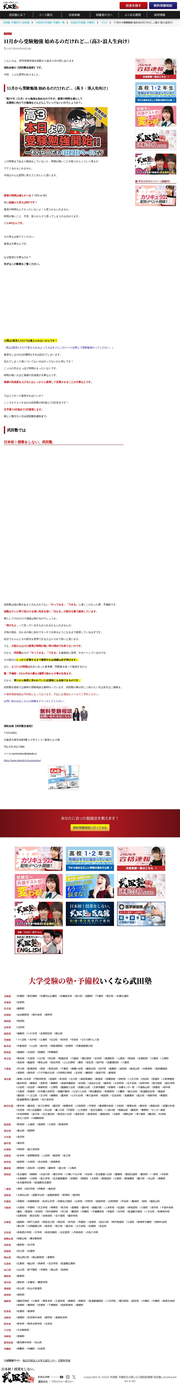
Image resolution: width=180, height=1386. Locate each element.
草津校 (66, 1195)
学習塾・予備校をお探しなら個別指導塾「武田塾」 (136, 1377)
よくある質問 (133, 14)
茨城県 (7, 1039)
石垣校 (41, 1348)
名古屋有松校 (24, 1182)
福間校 (79, 1305)
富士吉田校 (33, 1149)
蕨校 (80, 1062)
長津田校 (92, 1114)
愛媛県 (7, 1288)
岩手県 (7, 1008)
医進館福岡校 (96, 1301)
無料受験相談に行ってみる (90, 827)
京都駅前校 (33, 1201)
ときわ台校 (77, 1095)
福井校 (20, 1143)
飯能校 (31, 1062)
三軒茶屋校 (168, 1079)
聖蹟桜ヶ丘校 (68, 1087)
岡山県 (7, 1257)
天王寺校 (43, 1207)
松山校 (20, 1288)
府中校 (166, 1087)
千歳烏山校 (144, 1087)
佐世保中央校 (35, 1317)
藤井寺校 (73, 1216)
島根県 (7, 1251)
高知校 (20, 1295)
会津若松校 (46, 1033)
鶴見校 (134, 1110)
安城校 (74, 1178)
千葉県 (7, 1068)
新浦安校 (32, 1069)
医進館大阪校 (135, 1211)
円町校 (89, 1201)
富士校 (62, 1168)
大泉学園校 (99, 1087)
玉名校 (48, 1324)
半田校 (164, 1174)
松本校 (20, 1155)
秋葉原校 (109, 1091)
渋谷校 (31, 1087)
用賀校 (31, 1091)
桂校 (144, 1201)
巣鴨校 (54, 1083)
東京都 (7, 1079)
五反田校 (116, 1095)
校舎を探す (133, 5)
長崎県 (7, 1317)
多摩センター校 (126, 1087)
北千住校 (132, 1083)
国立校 (140, 1095)
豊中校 (85, 1207)
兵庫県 (7, 1222)
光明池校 (47, 1216)
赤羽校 (82, 1083)
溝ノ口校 (59, 1110)
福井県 (7, 1143)
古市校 (121, 1211)
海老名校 (79, 1114)
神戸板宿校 (118, 1222)
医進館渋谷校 (148, 1091)
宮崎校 (20, 1336)
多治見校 (43, 1162)
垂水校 (69, 1226)
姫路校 (20, 1222)
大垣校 (31, 1162)
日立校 (53, 1040)
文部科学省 (64, 1360)
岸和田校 (132, 1207)
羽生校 (89, 1062)
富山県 (7, 1130)
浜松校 (31, 1168)
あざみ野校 (44, 1106)
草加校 (131, 1058)
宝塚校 (92, 1222)
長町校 (48, 1015)
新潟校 (20, 1124)
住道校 (121, 1207)
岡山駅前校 (38, 1257)
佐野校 (69, 1046)
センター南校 (158, 1110)
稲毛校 (31, 1073)
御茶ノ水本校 (24, 1079)
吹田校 (39, 1211)
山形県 (7, 1027)
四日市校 (30, 1189)
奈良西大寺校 (24, 1232)
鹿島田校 (105, 1114)
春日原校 (124, 1301)
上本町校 (109, 1207)
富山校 (20, 1130)
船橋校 (112, 1069)
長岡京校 (100, 1201)
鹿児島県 (8, 1342)
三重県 (7, 1188)
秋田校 (20, 1021)
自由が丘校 (95, 1083)
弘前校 (20, 1002)
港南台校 (154, 1106)
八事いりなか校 (74, 1174)
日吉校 (20, 1110)
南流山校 (134, 1069)
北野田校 (22, 1216)
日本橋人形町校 (46, 1091)
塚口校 (59, 1226)
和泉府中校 (164, 1211)
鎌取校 (89, 1073)
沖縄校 (31, 1348)
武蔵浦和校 (113, 1062)
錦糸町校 (22, 1083)
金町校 (44, 1083)
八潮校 (125, 1062)
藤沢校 (56, 1106)
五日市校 (53, 1263)
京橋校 (85, 1211)
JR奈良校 (78, 1232)
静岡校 (20, 1168)
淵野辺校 (128, 1114)
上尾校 (121, 1058)
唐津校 (31, 1311)
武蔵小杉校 (169, 1106)
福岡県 (7, 1301)
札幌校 (20, 996)
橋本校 (143, 1106)
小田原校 (81, 1106)
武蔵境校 (129, 1095)
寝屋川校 (97, 1207)
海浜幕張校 (161, 1069)
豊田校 (144, 1174)
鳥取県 (7, 1244)
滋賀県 (7, 1195)
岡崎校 (33, 1174)
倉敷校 (51, 1257)
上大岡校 (82, 1110)
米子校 (31, 1245)
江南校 (117, 1178)
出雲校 (31, 1251)
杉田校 (162, 1114)
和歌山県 (8, 1238)
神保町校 (43, 1087)
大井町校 (119, 1083)
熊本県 (7, 1323)
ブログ (8, 34)
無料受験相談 (163, 5)
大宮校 (31, 1058)
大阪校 (20, 1207)
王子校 (44, 1095)
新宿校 (99, 1079)
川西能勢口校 (35, 1226)
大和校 (120, 1106)
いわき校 (32, 1033)
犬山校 (151, 1178)
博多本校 (47, 1301)
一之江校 (32, 1095)
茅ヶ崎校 (140, 1114)
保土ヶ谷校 (23, 1118)
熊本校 (20, 1324)
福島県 (7, 1033)
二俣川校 (110, 1110)
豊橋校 (118, 1174)
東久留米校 (92, 1095)
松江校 (20, 1251)
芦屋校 (82, 1222)
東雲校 (163, 1095)
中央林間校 (23, 1114)
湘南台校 (123, 1110)
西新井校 (152, 1095)
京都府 (7, 1201)
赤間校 (20, 1305)
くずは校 (149, 1211)
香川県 (7, 1282)
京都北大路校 (65, 1201)
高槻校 (75, 1207)
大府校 (94, 1178)
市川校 (20, 1069)
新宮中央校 (169, 1301)
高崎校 (20, 1052)
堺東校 (54, 1207)
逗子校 (35, 1114)
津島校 (161, 1178)
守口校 (64, 1211)
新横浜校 (68, 1106)
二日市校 (111, 1301)
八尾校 (144, 1207)
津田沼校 (53, 1069)
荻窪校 (155, 1079)
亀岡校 (135, 1201)
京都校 (20, 1201)
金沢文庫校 (96, 1110)
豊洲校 (64, 1095)
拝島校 (156, 1087)
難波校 (75, 1211)
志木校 (98, 1058)
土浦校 (43, 1040)
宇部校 (44, 1270)
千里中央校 (167, 1207)
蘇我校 (112, 1073)
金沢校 (20, 1137)
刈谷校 (88, 1174)
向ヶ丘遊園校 (34, 1110)
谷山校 (38, 1342)
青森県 (7, 1002)
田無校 (112, 1087)
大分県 (7, 1330)
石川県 (7, 1136)
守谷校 (74, 1040)
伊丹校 (71, 1222)
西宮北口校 (49, 1222)
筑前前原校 (67, 1305)
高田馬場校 (86, 1079)
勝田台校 (91, 1069)
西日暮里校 (95, 1091)
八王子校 (134, 1079)
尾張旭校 (106, 1178)
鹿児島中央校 (24, 1342)
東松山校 (43, 1062)
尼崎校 (92, 1226)
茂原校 (20, 1073)
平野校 (31, 1207)
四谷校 (145, 1079)
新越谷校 (63, 1058)
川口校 (41, 1058)
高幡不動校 (64, 1091)
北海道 (7, 996)
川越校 (75, 1058)
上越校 (31, 1124)
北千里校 (60, 1216)
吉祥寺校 (144, 1083)
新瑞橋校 (129, 1178)
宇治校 (125, 1201)
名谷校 (102, 1226)
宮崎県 (7, 1336)
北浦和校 (143, 1058)
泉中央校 (37, 1015)
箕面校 (28, 1211)
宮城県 (7, 1014)
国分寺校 (170, 1083)
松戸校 (102, 1069)
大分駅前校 (23, 1330)
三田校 (130, 1222)
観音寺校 (43, 1282)
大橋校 (145, 1301)
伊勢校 (41, 1189)
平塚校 (92, 1106)
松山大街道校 (35, 1288)
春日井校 (58, 1174)
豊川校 (141, 1178)
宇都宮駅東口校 (84, 1046)
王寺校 (38, 1232)
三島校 (72, 1168)
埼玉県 (7, 1058)
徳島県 (7, 1276)
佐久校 (67, 1155)
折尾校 (41, 1305)
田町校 (122, 1079)
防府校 (64, 1270)
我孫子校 (100, 1073)
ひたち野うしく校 (90, 1040)
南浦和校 (109, 1058)
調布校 (107, 1083)
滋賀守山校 (38, 1195)
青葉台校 (132, 1106)
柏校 (42, 1069)
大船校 (116, 1114)
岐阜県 (7, 1161)
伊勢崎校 (53, 1052)
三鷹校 (121, 1091)
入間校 (165, 1058)
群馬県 (7, 1052)
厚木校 (20, 1106)
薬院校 (31, 1305)
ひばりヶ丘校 (79, 1091)
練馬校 (33, 1083)
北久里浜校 (49, 1114)
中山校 (48, 1110)
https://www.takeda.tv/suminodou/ (22, 760)
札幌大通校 (122, 996)
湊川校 (20, 1226)
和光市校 (55, 1062)
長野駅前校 (33, 1155)
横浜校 (31, 1106)
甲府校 (20, 1149)
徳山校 (54, 1270)
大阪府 (7, 1207)
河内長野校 (52, 1211)
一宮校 (154, 1174)
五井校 (78, 1073)
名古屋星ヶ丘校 (104, 1174)
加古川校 (104, 1222)
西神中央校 (161, 1222)
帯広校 (110, 996)
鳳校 (19, 1211)
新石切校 (34, 1216)
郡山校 (59, 1033)
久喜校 (154, 1058)
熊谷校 (20, 1058)
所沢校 (51, 1058)
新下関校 (32, 1270)
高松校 (20, 1282)
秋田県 (7, 1021)
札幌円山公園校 (48, 996)
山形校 (20, 1027)
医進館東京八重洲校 (28, 1099)
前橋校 (41, 1052)
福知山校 (155, 1201)
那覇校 (20, 1348)
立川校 (73, 1079)
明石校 (61, 1222)
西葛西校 (110, 1079)
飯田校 (56, 1155)
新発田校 (63, 1124)
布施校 (110, 1211)
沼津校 (41, 1168)
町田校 (63, 1079)
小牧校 (33, 1178)
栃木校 (44, 1046)
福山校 (31, 1263)
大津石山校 (23, 1195)
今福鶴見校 (98, 1211)
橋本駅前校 (36, 1238)
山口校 (20, 1270)
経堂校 (105, 1095)
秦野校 (145, 1110)
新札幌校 (32, 996)
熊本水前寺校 (35, 1324)
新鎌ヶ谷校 (77, 1069)
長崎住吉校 (61, 1317)
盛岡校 (20, 1008)
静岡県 (7, 1168)
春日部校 (86, 1058)
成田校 (123, 1069)
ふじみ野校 (69, 1062)
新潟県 (7, 1124)
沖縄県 (7, 1348)
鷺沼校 (152, 1114)
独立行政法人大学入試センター (40, 1360)
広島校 (20, 1263)
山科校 (78, 1201)
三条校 (51, 1124)
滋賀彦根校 (53, 1195)
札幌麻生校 (66, 996)
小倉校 (35, 1301)
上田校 (46, 1155)
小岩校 (20, 1087)
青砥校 (161, 1091)
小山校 (33, 1046)
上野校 (54, 1087)
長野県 (7, 1155)
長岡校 (41, 1124)
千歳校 (99, 996)
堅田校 (76, 1195)
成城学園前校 (68, 1083)
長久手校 (45, 1178)
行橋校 (156, 1301)
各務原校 (55, 1162)
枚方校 (64, 1207)
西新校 (82, 1301)
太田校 (31, 1052)
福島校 (20, 1033)
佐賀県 (7, 1311)
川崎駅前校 (38, 1118)
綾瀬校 (54, 1095)
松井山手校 (49, 1201)
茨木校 (154, 1207)
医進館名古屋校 (43, 1182)
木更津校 (147, 1069)
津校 (19, 1189)
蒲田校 (20, 1095)
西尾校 (84, 1178)
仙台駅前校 (23, 1015)
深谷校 (20, 1062)
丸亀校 (31, 1282)
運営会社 (43, 1382)
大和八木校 (92, 1232)
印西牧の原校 (65, 1073)
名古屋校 (22, 1174)
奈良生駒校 (51, 1232)
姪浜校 (135, 1301)
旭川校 (78, 996)
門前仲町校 (40, 1079)
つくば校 (21, 1040)
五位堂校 (65, 1232)
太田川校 (45, 1174)
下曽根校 (53, 1305)
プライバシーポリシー (62, 1382)
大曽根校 (22, 1178)
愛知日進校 (131, 1174)
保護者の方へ (104, 14)
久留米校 (60, 1301)
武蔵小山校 (84, 1087)
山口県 (7, 1269)
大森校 (20, 1091)
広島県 (7, 1263)
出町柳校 (113, 1201)
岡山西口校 (23, 1257)
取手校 (64, 1040)
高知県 (7, 1294)
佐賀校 (20, 1311)
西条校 (41, 1263)
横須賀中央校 (106, 1106)
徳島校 (20, 1276)
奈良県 (7, 1232)
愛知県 (7, 1174)
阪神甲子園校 (144, 1222)
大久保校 (81, 1226)
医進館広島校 (68, 1263)
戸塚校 (71, 1110)
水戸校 (33, 1040)
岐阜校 (20, 1162)
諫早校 (48, 1317)
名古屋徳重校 (60, 1178)
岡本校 (48, 1226)
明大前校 (157, 1083)
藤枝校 (51, 1168)
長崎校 (20, 1317)
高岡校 (31, 1130)
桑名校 (51, 1189)
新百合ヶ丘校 (65, 1114)
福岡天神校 (23, 1301)
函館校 (89, 996)
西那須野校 (57, 1046)
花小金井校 (48, 1099)
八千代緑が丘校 (46, 1073)
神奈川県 (8, 1105)
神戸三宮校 (33, 1222)
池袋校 (53, 1079)
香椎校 (71, 1301)
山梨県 (7, 1149)
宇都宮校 (22, 1046)
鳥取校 (20, 1245)
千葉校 (64, 1069)
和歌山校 (22, 1238)
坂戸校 (100, 1062)
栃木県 (7, 1046)
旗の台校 (132, 1091)
